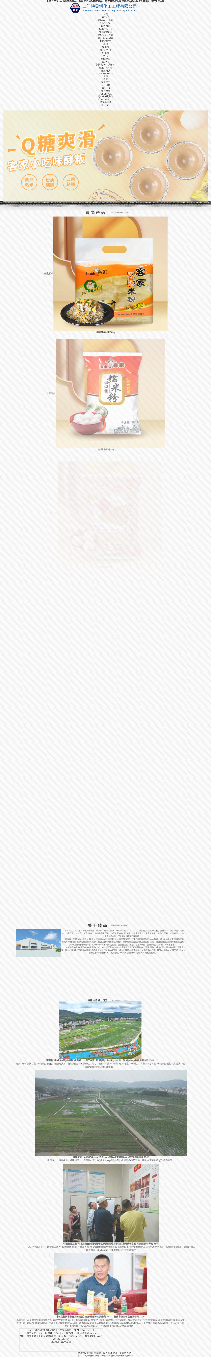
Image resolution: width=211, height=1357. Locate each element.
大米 (105, 56)
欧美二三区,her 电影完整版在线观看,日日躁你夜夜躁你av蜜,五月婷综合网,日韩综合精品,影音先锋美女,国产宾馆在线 (105, 1)
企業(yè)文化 (105, 28)
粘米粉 (105, 53)
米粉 (105, 44)
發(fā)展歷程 (105, 31)
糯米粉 (105, 47)
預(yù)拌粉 (105, 50)
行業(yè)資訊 (105, 67)
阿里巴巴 (105, 82)
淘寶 (105, 79)
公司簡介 (105, 25)
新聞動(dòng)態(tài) (105, 64)
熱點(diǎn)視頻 (105, 35)
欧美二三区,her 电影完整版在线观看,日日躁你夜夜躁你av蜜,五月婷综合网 (105, 1356)
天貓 (105, 76)
